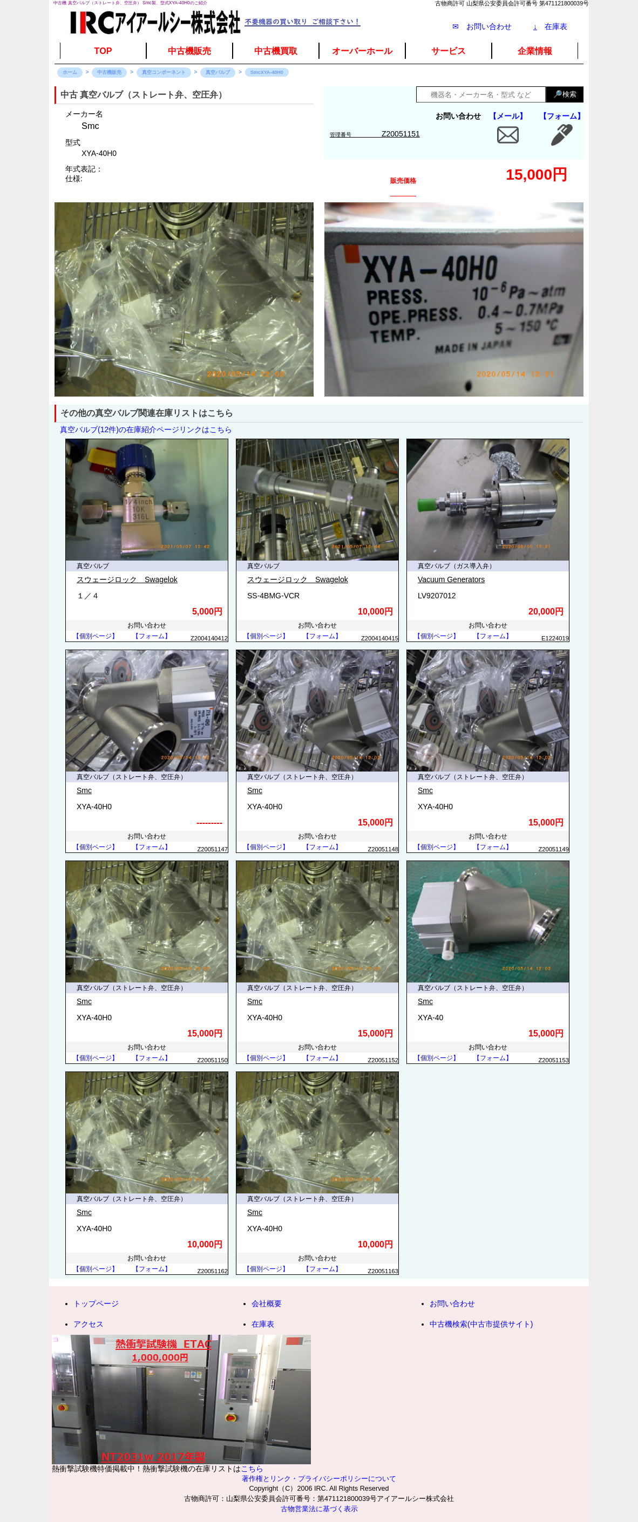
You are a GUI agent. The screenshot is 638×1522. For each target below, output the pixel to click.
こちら (252, 1468)
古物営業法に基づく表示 (319, 1509)
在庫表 (550, 26)
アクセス (88, 1324)
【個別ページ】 (95, 636)
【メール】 (508, 116)
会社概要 (267, 1303)
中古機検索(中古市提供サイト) (481, 1324)
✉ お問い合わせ (482, 26)
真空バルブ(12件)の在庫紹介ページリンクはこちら (146, 429)
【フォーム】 (562, 116)
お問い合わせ (452, 1303)
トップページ (96, 1303)
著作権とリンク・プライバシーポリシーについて (319, 1479)
